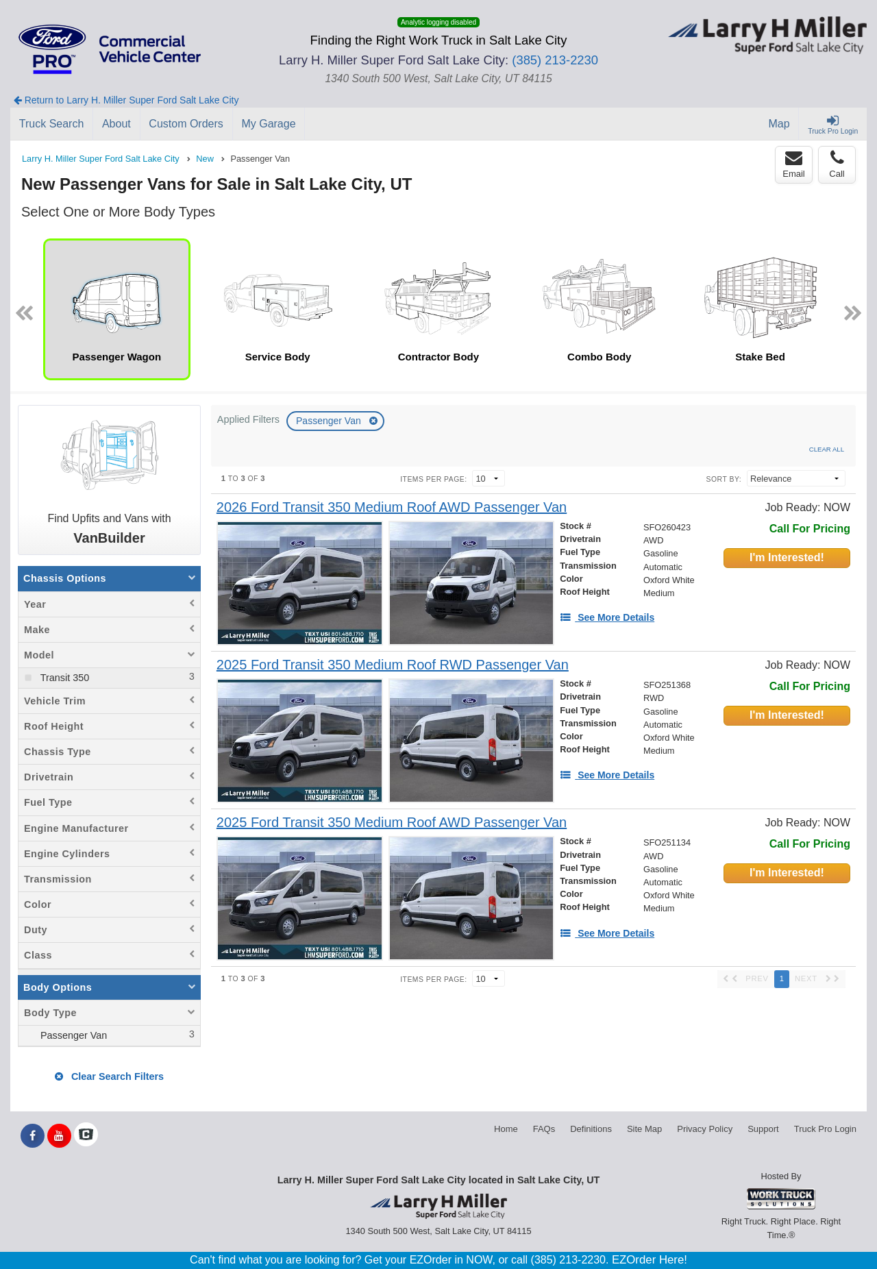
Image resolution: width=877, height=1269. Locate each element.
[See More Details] (607, 617)
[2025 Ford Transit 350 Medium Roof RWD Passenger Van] (393, 665)
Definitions (591, 1129)
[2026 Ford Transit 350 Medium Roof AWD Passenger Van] (392, 507)
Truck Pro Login (825, 1129)
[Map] (780, 124)
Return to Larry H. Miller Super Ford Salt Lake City (126, 100)
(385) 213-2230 (555, 60)
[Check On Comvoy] (86, 1136)
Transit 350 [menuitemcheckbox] (63, 677)
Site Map (644, 1129)
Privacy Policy (704, 1129)
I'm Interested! (787, 557)
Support (763, 1129)
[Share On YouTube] (59, 1136)
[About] (116, 124)
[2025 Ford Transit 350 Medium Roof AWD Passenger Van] (392, 822)
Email (793, 164)
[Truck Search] (51, 124)
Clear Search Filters (109, 1076)
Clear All (826, 449)
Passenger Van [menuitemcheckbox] (72, 1035)
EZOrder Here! (649, 1259)
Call (836, 164)
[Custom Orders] (186, 124)
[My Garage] (269, 124)
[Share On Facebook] (33, 1136)
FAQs (544, 1129)
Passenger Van (330, 420)
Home (506, 1129)
